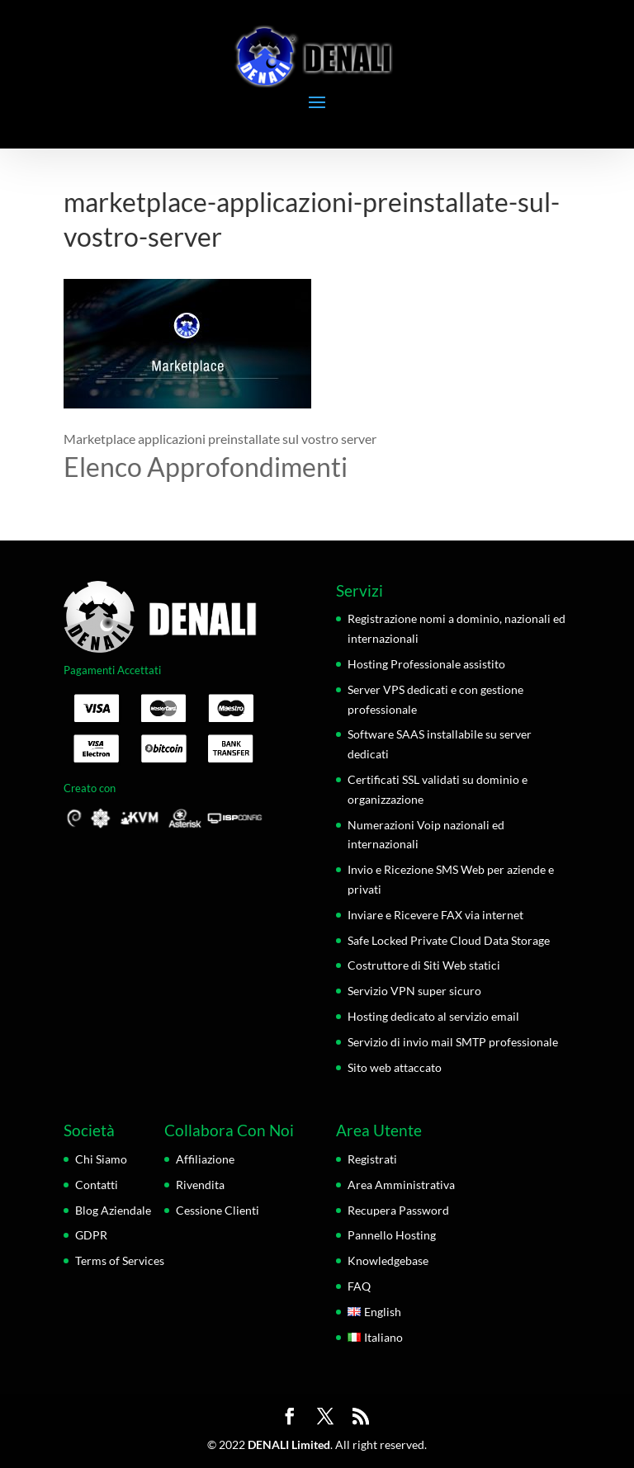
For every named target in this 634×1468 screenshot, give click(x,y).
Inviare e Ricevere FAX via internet (435, 915)
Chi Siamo (101, 1159)
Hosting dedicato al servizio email (433, 1016)
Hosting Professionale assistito (426, 664)
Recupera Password (398, 1210)
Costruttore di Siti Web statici (424, 965)
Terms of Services (119, 1260)
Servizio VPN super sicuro (414, 991)
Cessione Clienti (217, 1210)
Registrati (372, 1159)
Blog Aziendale (113, 1210)
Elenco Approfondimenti (206, 467)
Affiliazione (205, 1159)
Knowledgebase (388, 1260)
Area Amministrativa (401, 1185)
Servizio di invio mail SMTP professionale (453, 1042)
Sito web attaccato (395, 1067)
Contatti (96, 1185)
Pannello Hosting (392, 1235)
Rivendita (200, 1185)
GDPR (91, 1235)
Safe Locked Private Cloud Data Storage (449, 940)
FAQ (359, 1286)
